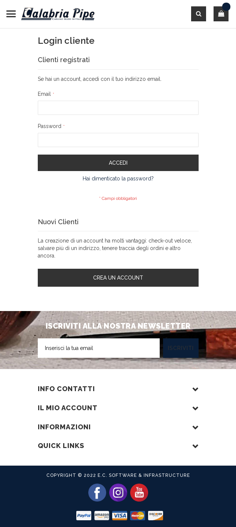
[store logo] (50, 14)
